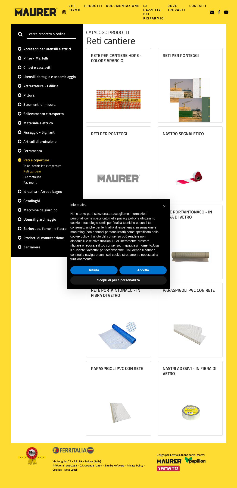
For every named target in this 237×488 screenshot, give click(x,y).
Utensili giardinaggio (39, 219)
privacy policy (127, 218)
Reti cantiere (32, 171)
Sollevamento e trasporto (43, 113)
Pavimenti (30, 182)
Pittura (28, 95)
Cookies (57, 469)
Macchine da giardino (40, 210)
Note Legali (71, 469)
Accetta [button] (143, 270)
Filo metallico (32, 176)
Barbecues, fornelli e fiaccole (46, 228)
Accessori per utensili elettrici (47, 49)
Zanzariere (31, 247)
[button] (164, 206)
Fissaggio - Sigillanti (39, 132)
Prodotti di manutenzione (43, 238)
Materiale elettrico (38, 123)
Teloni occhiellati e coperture (42, 165)
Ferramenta (32, 150)
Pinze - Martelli (35, 58)
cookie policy (79, 236)
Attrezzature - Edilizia (40, 86)
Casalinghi (31, 200)
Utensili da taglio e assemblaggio (49, 76)
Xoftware (119, 465)
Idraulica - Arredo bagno (42, 191)
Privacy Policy (135, 465)
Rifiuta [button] (94, 270)
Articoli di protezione (39, 141)
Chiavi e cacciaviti (37, 67)
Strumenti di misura (39, 104)
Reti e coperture (36, 160)
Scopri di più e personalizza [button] (118, 280)
